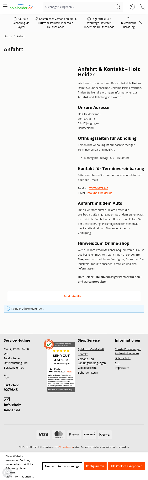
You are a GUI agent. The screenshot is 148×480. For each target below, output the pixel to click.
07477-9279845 (98, 188)
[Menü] (5, 6)
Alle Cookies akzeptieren (126, 466)
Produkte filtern (74, 296)
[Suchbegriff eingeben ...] (78, 7)
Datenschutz (122, 358)
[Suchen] (118, 7)
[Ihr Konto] (132, 7)
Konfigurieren (95, 466)
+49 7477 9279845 (11, 387)
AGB (117, 363)
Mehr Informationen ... (19, 476)
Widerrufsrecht (87, 368)
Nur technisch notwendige (62, 466)
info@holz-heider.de (99, 193)
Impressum (122, 368)
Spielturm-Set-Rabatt (91, 349)
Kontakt (83, 354)
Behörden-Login (88, 372)
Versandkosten (66, 447)
